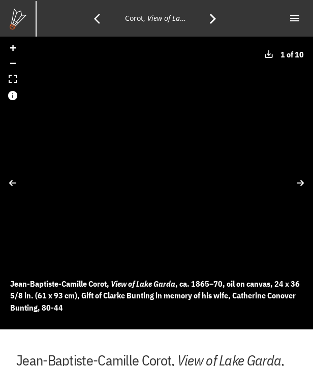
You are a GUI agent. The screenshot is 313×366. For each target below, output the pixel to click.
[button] (12, 49)
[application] (156, 183)
